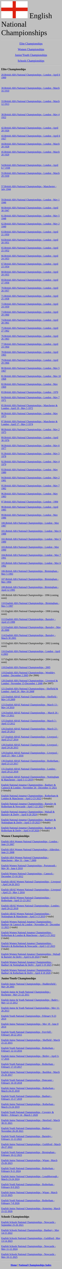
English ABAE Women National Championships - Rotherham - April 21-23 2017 (25, 899)
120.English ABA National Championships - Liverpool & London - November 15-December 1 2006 (29, 682)
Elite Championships (31, 43)
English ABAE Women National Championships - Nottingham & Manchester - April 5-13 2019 (25, 915)
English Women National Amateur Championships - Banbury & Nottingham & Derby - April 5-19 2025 (26, 963)
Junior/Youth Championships (31, 55)
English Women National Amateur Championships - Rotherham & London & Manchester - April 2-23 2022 (28, 934)
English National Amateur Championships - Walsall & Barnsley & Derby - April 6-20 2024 (28, 813)
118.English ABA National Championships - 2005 (25, 667)
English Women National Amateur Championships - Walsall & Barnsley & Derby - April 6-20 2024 (30, 955)
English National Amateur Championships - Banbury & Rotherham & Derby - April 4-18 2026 (28, 829)
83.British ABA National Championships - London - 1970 (29, 392)
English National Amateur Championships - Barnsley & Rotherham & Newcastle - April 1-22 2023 (28, 805)
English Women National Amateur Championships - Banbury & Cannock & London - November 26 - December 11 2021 (30, 924)
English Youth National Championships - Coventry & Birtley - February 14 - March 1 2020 (27, 1113)
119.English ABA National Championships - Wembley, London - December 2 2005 (28, 674)
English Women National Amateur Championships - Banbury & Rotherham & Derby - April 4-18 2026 (26, 971)
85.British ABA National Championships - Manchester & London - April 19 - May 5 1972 (29, 407)
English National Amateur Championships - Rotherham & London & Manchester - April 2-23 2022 (29, 797)
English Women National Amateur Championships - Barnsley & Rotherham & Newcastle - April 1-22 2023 (28, 944)
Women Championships (31, 49)
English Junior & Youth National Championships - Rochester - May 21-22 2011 (26, 993)
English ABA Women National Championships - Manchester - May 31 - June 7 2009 (25, 859)
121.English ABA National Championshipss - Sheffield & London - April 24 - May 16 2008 (29, 690)
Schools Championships (31, 60)
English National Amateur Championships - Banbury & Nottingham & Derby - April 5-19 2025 (28, 821)
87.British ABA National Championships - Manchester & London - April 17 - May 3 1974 (29, 423)
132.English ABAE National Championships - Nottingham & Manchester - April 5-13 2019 (30, 778)
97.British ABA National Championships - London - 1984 (29, 501)
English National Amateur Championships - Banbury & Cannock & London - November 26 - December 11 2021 (29, 786)
